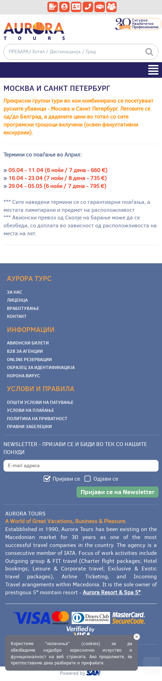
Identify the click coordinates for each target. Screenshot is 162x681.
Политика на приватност (37, 418)
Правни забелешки (29, 426)
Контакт (17, 316)
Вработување (23, 308)
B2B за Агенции (25, 351)
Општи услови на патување (40, 402)
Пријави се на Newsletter (117, 492)
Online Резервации (29, 359)
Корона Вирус (23, 375)
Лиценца (17, 300)
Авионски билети (28, 343)
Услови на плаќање (30, 410)
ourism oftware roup (94, 674)
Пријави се (66, 478)
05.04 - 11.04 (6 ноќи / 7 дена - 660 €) (57, 170)
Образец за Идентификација (41, 367)
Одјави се (105, 478)
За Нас (14, 292)
